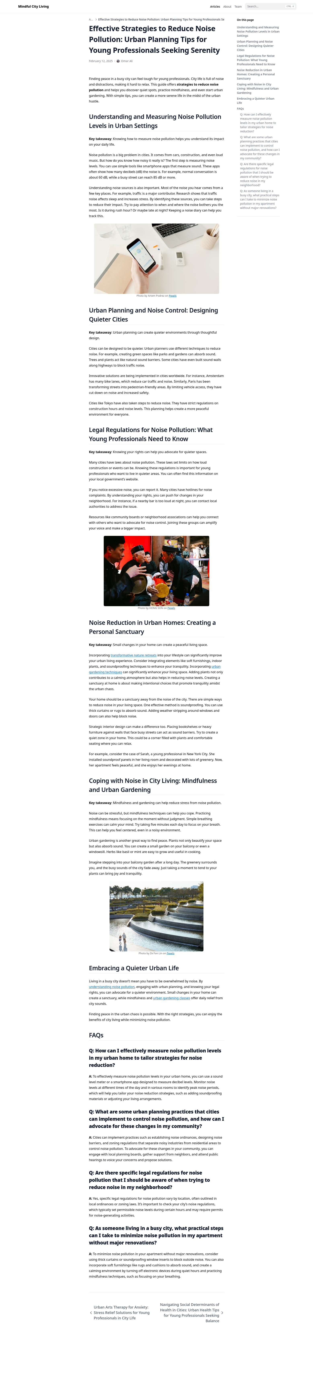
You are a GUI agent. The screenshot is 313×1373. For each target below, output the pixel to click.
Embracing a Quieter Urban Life (255, 101)
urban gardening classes (171, 998)
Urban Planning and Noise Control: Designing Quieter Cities (255, 46)
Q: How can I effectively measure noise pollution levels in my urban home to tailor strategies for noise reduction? (258, 122)
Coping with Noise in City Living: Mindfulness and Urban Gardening (258, 88)
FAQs (240, 108)
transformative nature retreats (133, 655)
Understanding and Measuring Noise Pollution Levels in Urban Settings (258, 31)
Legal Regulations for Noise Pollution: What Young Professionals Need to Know (256, 60)
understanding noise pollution (112, 987)
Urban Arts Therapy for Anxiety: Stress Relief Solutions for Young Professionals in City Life (119, 1312)
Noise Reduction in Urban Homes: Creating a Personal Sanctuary (256, 74)
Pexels (173, 295)
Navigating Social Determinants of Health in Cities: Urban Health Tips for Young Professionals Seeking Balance (192, 1312)
